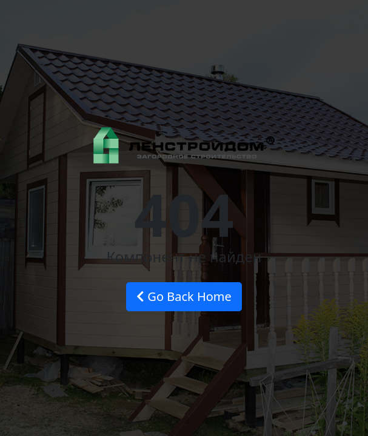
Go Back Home (184, 296)
